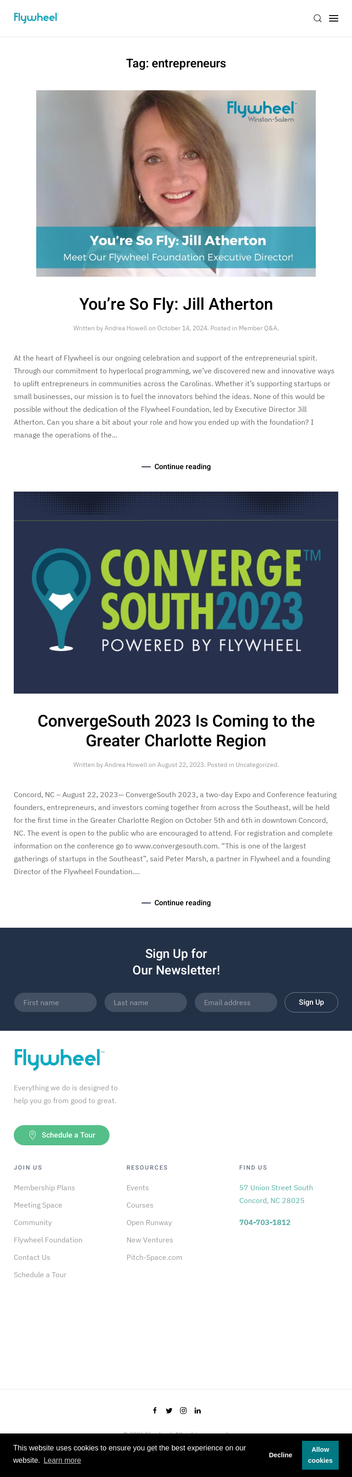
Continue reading (182, 466)
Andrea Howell (125, 328)
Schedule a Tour (61, 1135)
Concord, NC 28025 (272, 1200)
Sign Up (311, 1002)
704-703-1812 (265, 1222)
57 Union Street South (276, 1187)
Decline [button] (280, 1455)
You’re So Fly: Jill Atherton (176, 305)
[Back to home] (37, 18)
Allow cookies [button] (320, 1455)
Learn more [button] (62, 1460)
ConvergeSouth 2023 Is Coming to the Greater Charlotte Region (176, 731)
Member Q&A (258, 328)
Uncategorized (256, 764)
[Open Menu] (333, 18)
